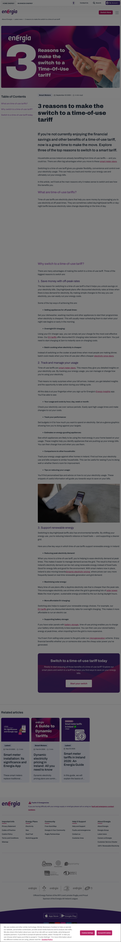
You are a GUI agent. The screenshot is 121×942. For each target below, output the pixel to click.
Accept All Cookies (104, 933)
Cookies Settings (87, 933)
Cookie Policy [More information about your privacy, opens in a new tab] (47, 939)
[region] (60, 932)
